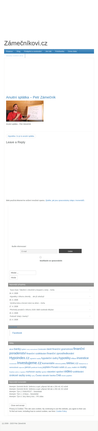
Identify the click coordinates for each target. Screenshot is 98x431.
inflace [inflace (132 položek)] (73, 358)
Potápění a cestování (33, 51)
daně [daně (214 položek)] (49, 349)
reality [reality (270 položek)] (83, 367)
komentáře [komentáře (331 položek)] (48, 363)
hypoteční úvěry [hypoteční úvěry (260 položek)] (49, 358)
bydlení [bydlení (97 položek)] (23, 349)
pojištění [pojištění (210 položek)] (47, 367)
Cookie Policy (61, 411)
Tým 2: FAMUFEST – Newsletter (29, 391)
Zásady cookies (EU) (14, 56)
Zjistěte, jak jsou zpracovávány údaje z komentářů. (65, 200)
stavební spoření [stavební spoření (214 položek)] (55, 371)
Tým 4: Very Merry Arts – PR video (30, 396)
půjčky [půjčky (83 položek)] (69, 367)
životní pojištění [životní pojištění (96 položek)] (67, 376)
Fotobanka (59, 51)
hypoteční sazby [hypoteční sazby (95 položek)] (35, 358)
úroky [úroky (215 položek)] (28, 375)
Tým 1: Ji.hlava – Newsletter (28, 394)
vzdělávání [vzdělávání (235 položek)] (78, 371)
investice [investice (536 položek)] (83, 358)
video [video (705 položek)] (68, 371)
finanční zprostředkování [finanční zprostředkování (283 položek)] (60, 353)
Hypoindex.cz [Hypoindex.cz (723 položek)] (19, 358)
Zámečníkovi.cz (25, 43)
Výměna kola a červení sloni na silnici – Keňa (27, 303)
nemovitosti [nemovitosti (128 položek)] (13, 367)
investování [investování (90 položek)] (13, 363)
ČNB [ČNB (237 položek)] (58, 375)
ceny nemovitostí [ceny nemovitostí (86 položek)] (32, 349)
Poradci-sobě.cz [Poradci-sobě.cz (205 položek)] (59, 367)
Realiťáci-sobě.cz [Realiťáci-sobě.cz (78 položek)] (14, 372)
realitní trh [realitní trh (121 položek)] (76, 367)
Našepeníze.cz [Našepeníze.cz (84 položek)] (83, 363)
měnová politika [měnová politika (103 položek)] (60, 363)
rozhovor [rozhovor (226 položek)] (30, 371)
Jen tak (48, 51)
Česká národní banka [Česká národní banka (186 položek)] (46, 375)
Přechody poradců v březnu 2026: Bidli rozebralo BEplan (32, 310)
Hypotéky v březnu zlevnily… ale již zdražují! (27, 296)
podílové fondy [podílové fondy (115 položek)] (36, 367)
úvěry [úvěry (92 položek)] (33, 376)
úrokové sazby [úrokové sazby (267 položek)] (17, 375)
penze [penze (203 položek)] (28, 367)
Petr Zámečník (20, 423)
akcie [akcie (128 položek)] (11, 349)
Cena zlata (72, 51)
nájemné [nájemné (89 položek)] (21, 367)
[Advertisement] (49, 17)
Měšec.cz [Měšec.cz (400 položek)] (72, 363)
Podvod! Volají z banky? (19, 316)
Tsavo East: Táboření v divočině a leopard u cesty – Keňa (32, 290)
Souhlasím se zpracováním (51, 258)
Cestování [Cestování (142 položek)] (42, 349)
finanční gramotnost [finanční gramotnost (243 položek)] (62, 349)
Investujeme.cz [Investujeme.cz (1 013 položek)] (29, 363)
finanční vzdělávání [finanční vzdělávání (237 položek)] (36, 353)
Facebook (13, 327)
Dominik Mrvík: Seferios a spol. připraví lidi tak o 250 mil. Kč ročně (42, 386)
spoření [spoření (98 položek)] (44, 372)
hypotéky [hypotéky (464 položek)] (65, 358)
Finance (9, 51)
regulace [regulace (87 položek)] (22, 372)
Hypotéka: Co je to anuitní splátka (21, 136)
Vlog (18, 51)
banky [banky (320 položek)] (17, 348)
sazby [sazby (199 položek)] (38, 371)
